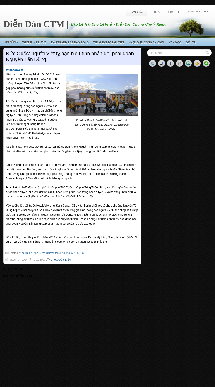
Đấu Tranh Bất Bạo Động (70, 42)
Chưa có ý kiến (60, 259)
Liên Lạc (156, 12)
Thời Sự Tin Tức (75, 253)
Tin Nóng (11, 42)
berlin (25, 253)
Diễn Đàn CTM (33, 24)
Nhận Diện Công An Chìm (146, 42)
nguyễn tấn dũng (55, 253)
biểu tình (33, 253)
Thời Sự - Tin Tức (34, 42)
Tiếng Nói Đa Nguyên (108, 42)
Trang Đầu (136, 12)
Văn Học (175, 42)
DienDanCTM (14, 69)
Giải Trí (191, 42)
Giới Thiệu (174, 12)
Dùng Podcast (198, 11)
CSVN (42, 253)
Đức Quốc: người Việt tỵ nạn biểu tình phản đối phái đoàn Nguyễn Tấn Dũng (70, 56)
